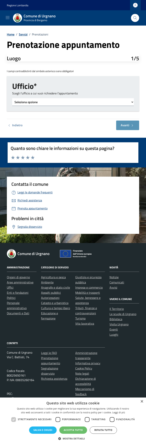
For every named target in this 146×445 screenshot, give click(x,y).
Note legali (82, 373)
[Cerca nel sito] (135, 18)
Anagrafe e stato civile (55, 287)
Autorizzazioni (50, 297)
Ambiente (47, 282)
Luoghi (114, 334)
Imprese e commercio (89, 287)
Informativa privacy (87, 363)
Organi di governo (18, 277)
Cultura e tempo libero (55, 308)
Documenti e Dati (18, 313)
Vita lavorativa (84, 323)
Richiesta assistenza (54, 378)
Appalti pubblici (51, 292)
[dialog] (73, 421)
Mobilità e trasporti (87, 292)
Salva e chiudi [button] (42, 430)
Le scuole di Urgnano (123, 314)
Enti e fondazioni (18, 292)
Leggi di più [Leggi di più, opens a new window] (118, 412)
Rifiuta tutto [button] (103, 430)
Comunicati (117, 282)
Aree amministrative (20, 282)
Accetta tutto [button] (73, 430)
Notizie (114, 277)
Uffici (10, 287)
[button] (73, 438)
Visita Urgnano (119, 324)
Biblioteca (116, 319)
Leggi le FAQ (49, 353)
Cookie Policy (83, 368)
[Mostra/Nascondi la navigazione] (7, 17)
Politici (11, 297)
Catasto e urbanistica (54, 303)
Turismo (80, 318)
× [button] (141, 401)
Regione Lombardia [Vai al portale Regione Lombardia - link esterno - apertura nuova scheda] (17, 5)
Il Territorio (117, 309)
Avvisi (113, 287)
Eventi (114, 329)
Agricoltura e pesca (53, 277)
